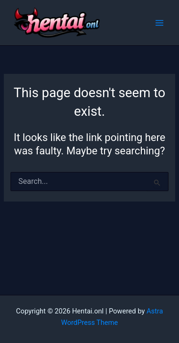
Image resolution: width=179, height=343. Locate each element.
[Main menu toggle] (159, 23)
